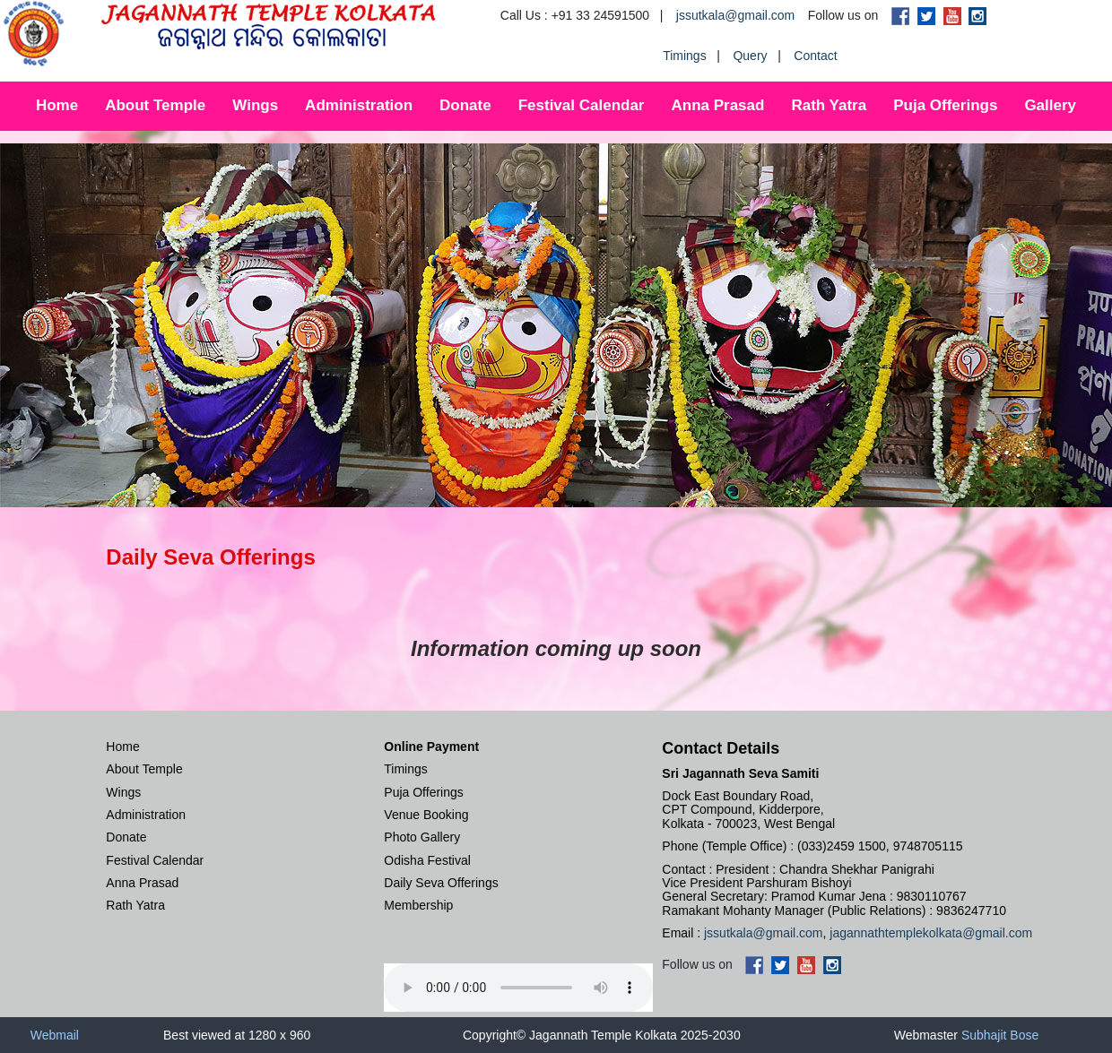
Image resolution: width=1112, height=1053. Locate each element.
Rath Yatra (828, 105)
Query (750, 55)
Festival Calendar (581, 105)
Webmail (54, 1035)
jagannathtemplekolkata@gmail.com (931, 933)
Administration (359, 105)
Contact (815, 55)
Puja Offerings (945, 105)
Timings (685, 55)
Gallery (1050, 105)
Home (57, 105)
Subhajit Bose (999, 1035)
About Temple (155, 105)
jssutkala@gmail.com (735, 15)
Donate (465, 105)
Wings (255, 105)
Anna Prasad (717, 105)
